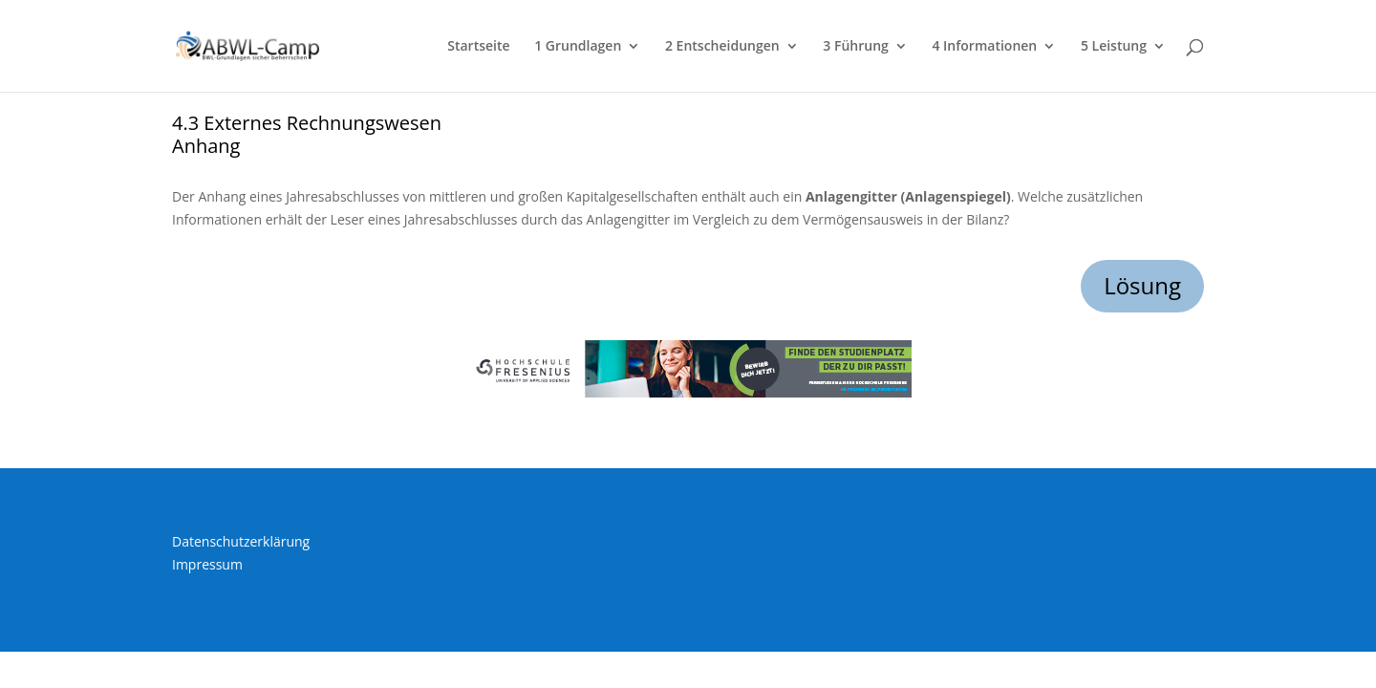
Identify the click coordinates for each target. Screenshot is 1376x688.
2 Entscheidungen (722, 46)
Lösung (1142, 285)
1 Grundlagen (577, 46)
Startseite (478, 46)
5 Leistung (1114, 46)
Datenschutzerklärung (241, 541)
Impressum (207, 564)
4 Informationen (984, 46)
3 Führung (855, 46)
